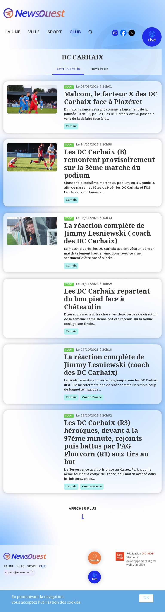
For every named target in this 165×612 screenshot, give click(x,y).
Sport (54, 32)
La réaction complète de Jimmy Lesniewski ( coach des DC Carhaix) (107, 233)
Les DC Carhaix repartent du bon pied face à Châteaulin (107, 299)
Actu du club (68, 70)
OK (146, 598)
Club (75, 32)
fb (123, 33)
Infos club (98, 70)
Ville (34, 32)
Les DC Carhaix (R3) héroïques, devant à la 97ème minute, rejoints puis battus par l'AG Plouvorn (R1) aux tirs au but (106, 442)
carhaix (71, 126)
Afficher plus (82, 509)
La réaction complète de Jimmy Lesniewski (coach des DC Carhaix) (106, 364)
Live (147, 33)
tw (131, 33)
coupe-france (92, 397)
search (93, 32)
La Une (12, 32)
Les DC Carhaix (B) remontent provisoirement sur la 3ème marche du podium (109, 163)
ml (115, 33)
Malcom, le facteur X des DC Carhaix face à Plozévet (110, 97)
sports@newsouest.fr (19, 572)
